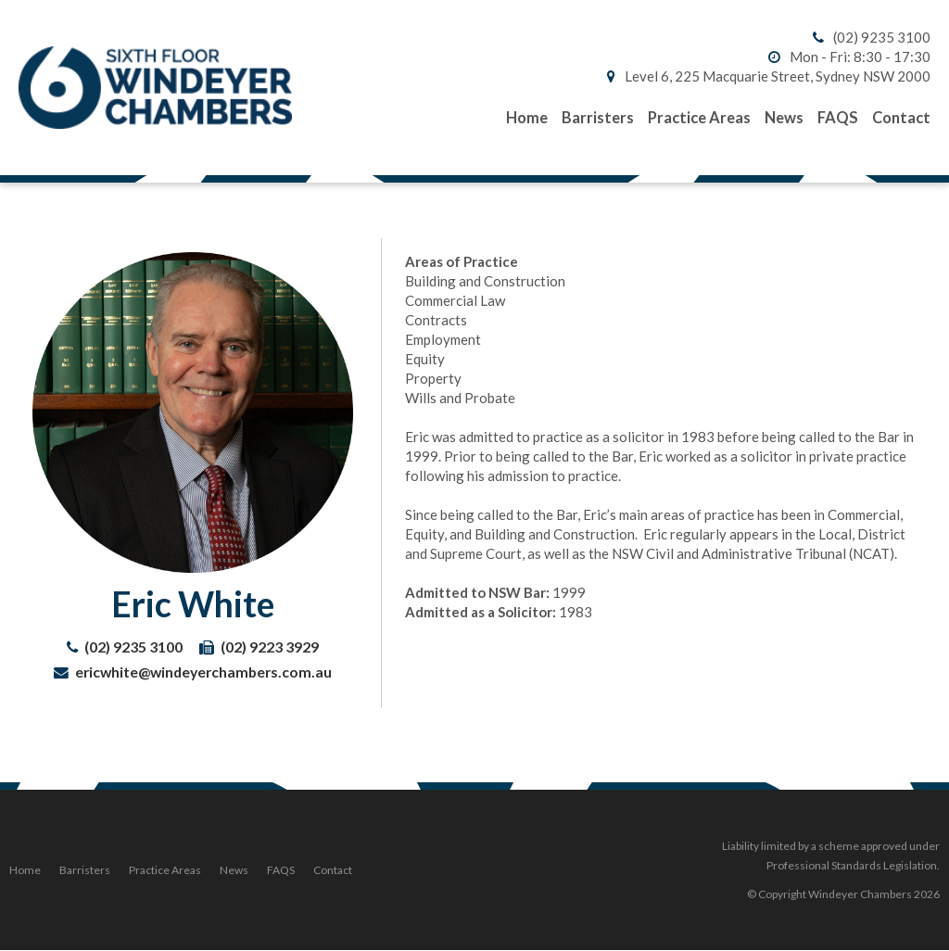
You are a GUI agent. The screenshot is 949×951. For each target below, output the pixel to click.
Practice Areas (165, 870)
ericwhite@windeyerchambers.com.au (203, 671)
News (234, 870)
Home (25, 870)
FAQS (281, 870)
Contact (332, 870)
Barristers (84, 870)
